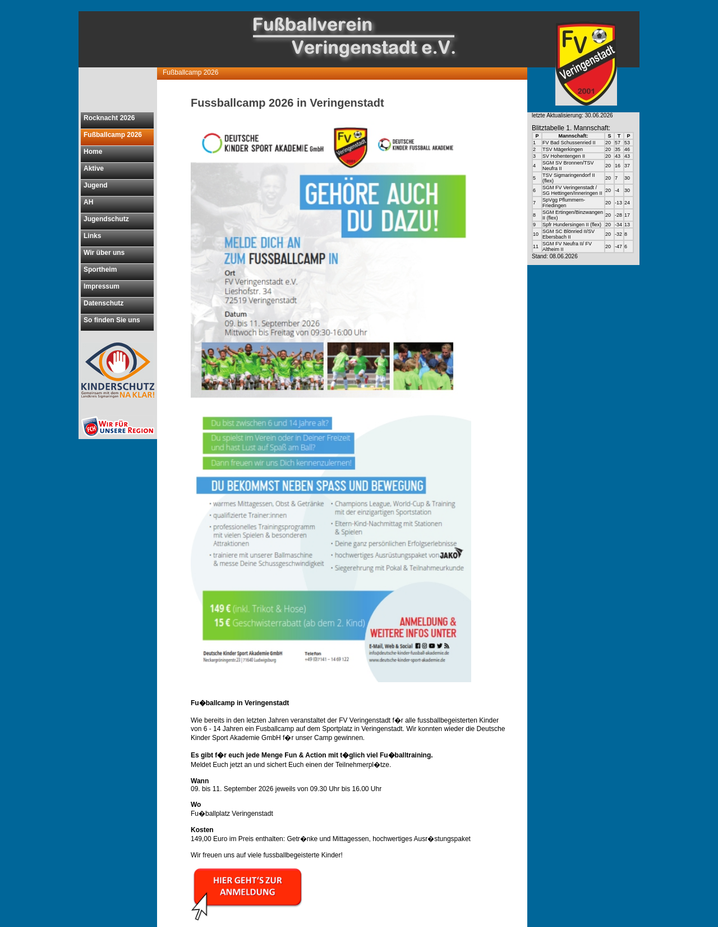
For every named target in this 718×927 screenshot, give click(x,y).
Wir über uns (104, 253)
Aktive (94, 168)
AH (88, 202)
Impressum (101, 286)
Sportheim (100, 269)
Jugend (96, 185)
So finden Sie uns (112, 320)
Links (92, 236)
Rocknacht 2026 (109, 118)
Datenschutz (103, 303)
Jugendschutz (106, 219)
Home (93, 152)
